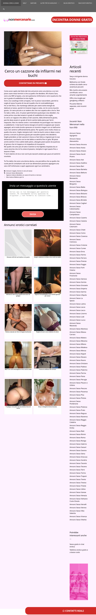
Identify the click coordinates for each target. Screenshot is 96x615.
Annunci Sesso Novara (78, 357)
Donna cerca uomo (11, 3)
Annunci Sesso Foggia (78, 264)
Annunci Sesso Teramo (78, 466)
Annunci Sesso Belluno (78, 173)
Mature (33, 3)
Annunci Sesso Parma (78, 373)
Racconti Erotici (85, 3)
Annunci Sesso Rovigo (78, 441)
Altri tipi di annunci (51, 3)
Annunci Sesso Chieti (77, 230)
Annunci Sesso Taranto (78, 463)
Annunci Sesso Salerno (78, 444)
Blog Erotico (69, 3)
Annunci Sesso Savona (78, 450)
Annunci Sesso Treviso (78, 483)
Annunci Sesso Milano (78, 344)
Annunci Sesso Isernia (78, 292)
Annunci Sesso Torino (78, 473)
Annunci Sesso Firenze (78, 261)
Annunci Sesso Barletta (78, 169)
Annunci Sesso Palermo (78, 370)
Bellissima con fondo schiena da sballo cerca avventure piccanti (78, 84)
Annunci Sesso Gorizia (78, 282)
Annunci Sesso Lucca (77, 320)
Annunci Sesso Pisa (77, 395)
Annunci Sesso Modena (78, 347)
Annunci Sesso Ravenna (79, 417)
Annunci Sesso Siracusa (78, 457)
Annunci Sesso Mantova (79, 329)
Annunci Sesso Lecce (77, 307)
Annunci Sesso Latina (78, 304)
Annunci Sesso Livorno (78, 313)
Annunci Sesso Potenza (78, 407)
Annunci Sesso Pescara (78, 388)
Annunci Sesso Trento (78, 479)
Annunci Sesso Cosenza (78, 236)
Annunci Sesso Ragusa (78, 413)
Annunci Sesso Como (78, 233)
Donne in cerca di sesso (24, 171)
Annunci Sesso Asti (77, 160)
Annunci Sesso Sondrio (78, 460)
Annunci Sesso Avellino (78, 163)
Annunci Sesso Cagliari (78, 203)
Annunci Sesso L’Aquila (78, 295)
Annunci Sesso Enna (77, 251)
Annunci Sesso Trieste (78, 486)
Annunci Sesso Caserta (78, 218)
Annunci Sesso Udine (78, 489)
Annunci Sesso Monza (78, 350)
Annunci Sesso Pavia (77, 376)
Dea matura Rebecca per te (15, 177)
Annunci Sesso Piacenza (79, 392)
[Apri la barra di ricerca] (4, 9)
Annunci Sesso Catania (78, 221)
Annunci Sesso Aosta (77, 148)
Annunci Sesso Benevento (14, 173)
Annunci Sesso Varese (78, 492)
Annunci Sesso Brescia (78, 197)
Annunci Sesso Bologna (78, 190)
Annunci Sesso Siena (77, 454)
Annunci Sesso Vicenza (78, 516)
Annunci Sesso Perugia (78, 379)
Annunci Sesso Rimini (78, 434)
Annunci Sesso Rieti (77, 431)
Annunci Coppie (11, 171)
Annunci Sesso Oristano (79, 363)
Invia (33, 214)
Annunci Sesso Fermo (78, 255)
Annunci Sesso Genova (78, 279)
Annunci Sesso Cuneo (78, 248)
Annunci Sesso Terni (77, 470)
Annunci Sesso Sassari (78, 447)
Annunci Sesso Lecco (77, 310)
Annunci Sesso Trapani (78, 476)
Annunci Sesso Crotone (78, 245)
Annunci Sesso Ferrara (78, 258)
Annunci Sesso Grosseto (79, 285)
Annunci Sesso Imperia (78, 288)
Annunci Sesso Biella (77, 187)
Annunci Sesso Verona (78, 507)
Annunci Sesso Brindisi (78, 200)
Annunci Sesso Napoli (78, 354)
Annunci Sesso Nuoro (78, 360)
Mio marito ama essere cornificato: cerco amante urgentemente (78, 92)
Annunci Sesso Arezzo (78, 151)
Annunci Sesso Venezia (78, 495)
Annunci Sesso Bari (77, 166)
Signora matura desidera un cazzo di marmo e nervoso (23, 175)
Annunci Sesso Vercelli (78, 504)
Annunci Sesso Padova (78, 367)
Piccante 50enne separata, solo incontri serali (78, 106)
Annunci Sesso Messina (78, 341)
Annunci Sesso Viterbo (78, 520)
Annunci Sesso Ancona (78, 144)
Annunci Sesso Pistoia (78, 398)
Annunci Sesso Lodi (77, 317)
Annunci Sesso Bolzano (78, 193)
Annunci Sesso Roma (77, 437)
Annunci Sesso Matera (78, 338)
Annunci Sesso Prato (77, 410)
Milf (24, 3)
